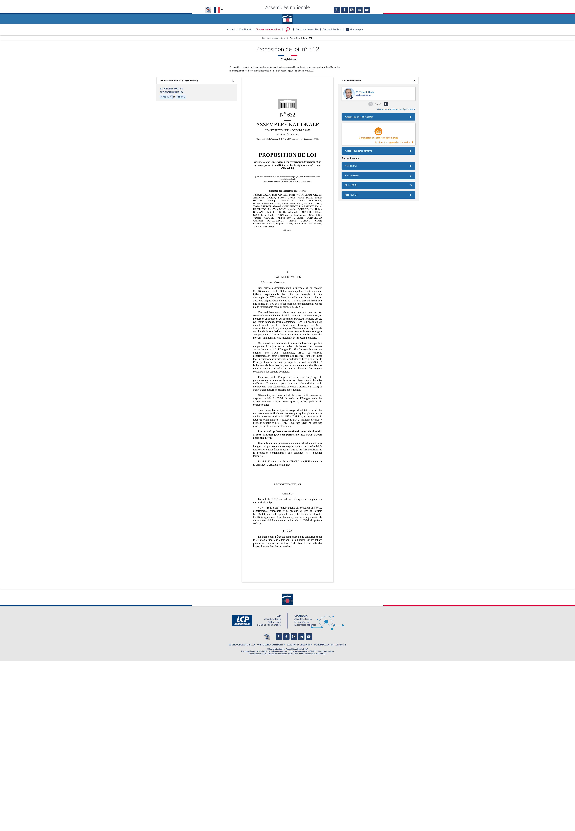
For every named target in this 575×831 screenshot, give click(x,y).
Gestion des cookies (326, 651)
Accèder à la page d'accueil (287, 18)
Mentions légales (248, 651)
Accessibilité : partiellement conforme (271, 651)
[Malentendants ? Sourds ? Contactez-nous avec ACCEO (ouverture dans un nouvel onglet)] (266, 636)
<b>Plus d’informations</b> (378, 81)
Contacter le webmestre (299, 651)
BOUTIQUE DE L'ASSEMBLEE (241, 645)
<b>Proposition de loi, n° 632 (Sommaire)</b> (197, 81)
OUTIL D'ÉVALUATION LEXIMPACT (329, 645)
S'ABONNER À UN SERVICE (298, 645)
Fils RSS (313, 651)
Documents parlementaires (274, 38)
